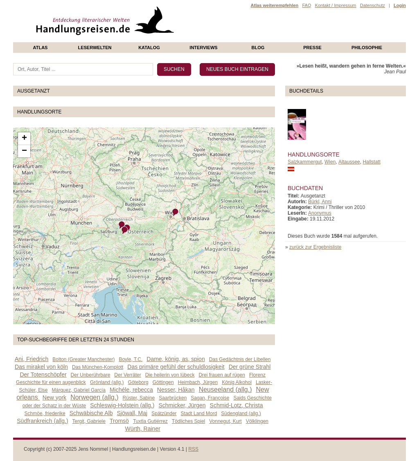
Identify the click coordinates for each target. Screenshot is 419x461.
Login (400, 5)
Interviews (203, 47)
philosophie (366, 47)
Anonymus (319, 213)
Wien (330, 162)
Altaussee (349, 162)
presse (312, 47)
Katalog (149, 47)
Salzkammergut (305, 162)
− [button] (24, 151)
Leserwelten (94, 47)
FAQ (306, 5)
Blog (258, 47)
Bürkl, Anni (319, 201)
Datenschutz (372, 5)
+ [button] (24, 138)
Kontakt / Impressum (335, 5)
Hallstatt (371, 162)
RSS (193, 449)
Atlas (40, 47)
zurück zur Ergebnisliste (315, 247)
